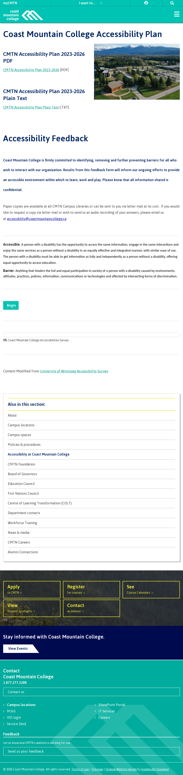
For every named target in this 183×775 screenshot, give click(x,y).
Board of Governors (22, 474)
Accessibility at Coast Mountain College (39, 454)
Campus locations (21, 425)
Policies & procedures (24, 445)
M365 (11, 711)
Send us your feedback (26, 751)
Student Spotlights (31, 607)
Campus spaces (19, 435)
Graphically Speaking (155, 769)
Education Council (21, 484)
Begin (12, 305)
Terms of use (80, 769)
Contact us (16, 692)
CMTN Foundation (21, 464)
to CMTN (31, 589)
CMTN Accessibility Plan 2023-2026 (31, 69)
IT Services (106, 711)
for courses (91, 589)
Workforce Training (22, 523)
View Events (18, 648)
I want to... (87, 3)
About (12, 415)
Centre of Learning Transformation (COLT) (40, 503)
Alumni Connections (23, 552)
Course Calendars (151, 589)
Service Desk (16, 724)
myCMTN (10, 3)
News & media (18, 533)
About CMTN (91, 404)
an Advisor (91, 607)
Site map (97, 769)
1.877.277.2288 (15, 682)
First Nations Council (23, 493)
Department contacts (24, 513)
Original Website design (121, 769)
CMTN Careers (19, 542)
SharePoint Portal (111, 705)
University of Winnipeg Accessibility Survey (74, 371)
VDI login (14, 717)
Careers (104, 717)
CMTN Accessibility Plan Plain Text (31, 107)
